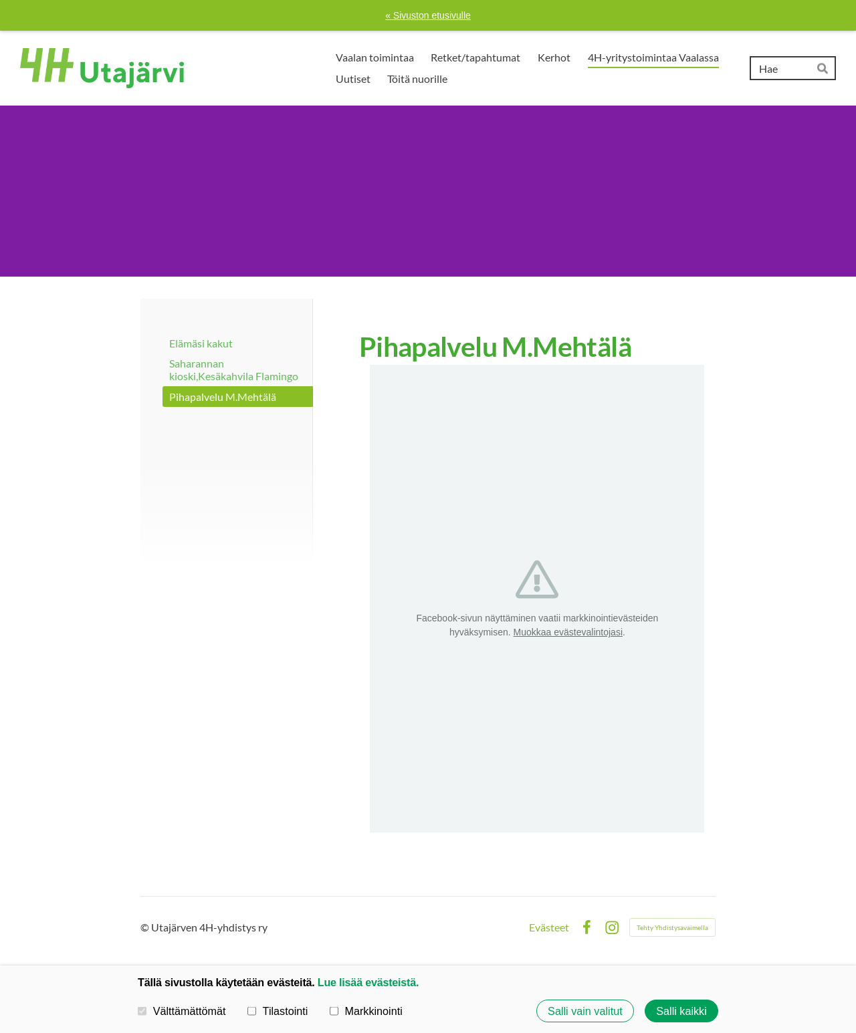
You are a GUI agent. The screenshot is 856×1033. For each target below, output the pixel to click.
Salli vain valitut (585, 1011)
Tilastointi (277, 1011)
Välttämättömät (182, 1011)
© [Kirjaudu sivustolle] (145, 927)
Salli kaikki (681, 1011)
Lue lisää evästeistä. (368, 982)
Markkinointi (366, 1011)
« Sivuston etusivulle (428, 15)
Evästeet (549, 927)
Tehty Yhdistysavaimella (672, 927)
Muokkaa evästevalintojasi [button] (568, 632)
